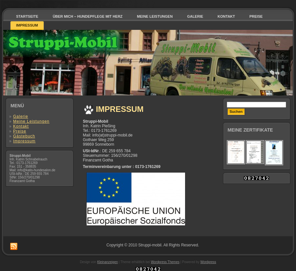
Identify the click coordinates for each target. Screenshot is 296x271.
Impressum (24, 141)
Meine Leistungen (31, 121)
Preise (19, 131)
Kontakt (21, 126)
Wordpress (208, 262)
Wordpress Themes (165, 262)
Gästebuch (24, 136)
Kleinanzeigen (107, 262)
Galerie (20, 116)
